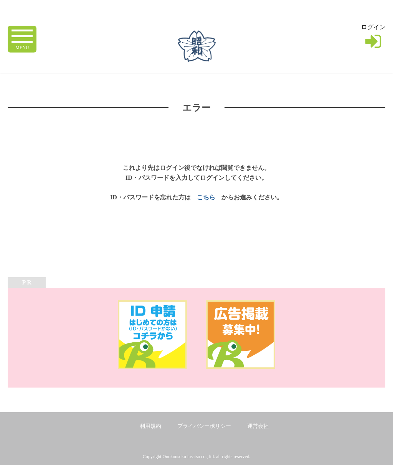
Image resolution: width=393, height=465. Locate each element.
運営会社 (258, 426)
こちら (206, 197)
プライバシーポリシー (204, 426)
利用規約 (150, 426)
